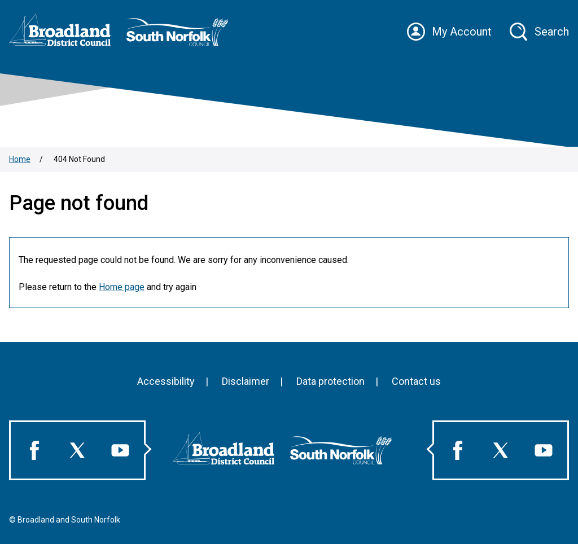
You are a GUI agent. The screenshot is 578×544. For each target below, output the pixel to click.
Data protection (330, 381)
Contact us (416, 381)
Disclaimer (245, 381)
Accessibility (166, 381)
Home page (121, 287)
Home (19, 159)
